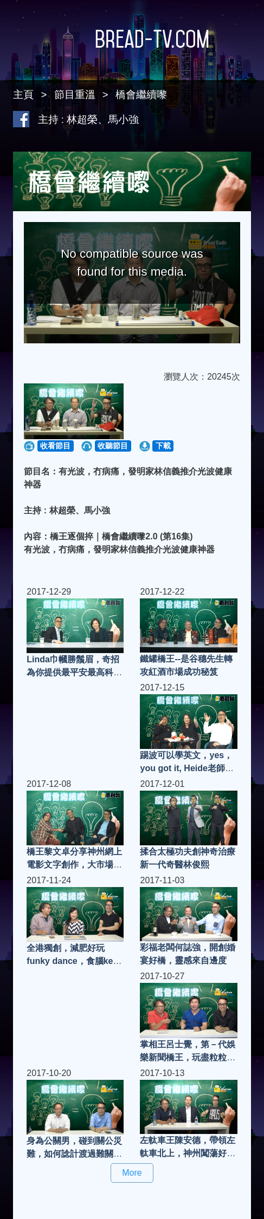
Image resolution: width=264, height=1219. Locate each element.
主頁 (23, 94)
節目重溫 (74, 94)
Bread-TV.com (132, 39)
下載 (163, 445)
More (131, 1172)
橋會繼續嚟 (141, 94)
